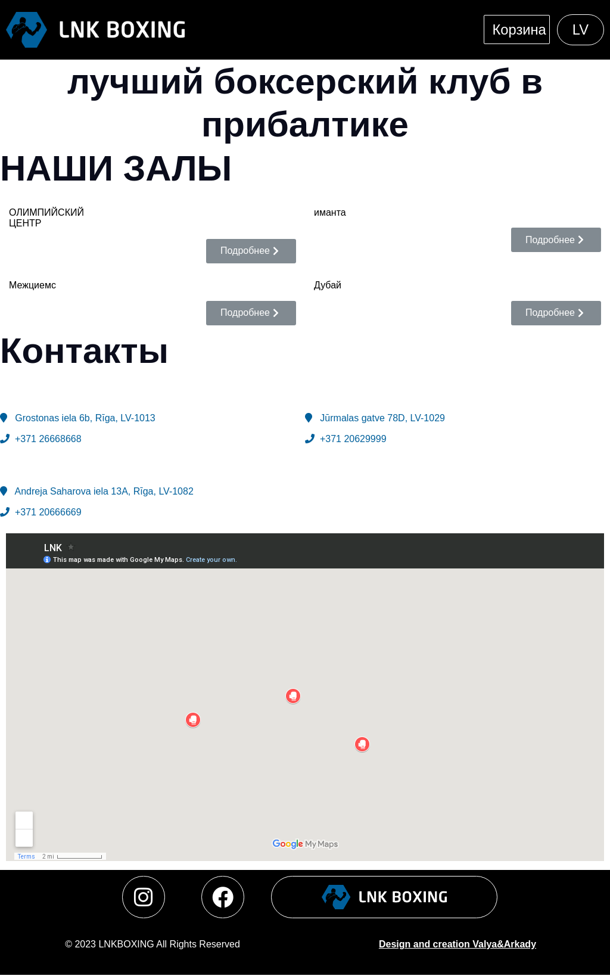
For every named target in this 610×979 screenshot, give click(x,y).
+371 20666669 (46, 511)
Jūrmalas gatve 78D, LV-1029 (380, 417)
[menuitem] (579, 30)
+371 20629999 (351, 438)
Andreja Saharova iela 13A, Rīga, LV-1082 (103, 491)
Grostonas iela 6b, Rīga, (85, 417)
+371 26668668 (46, 438)
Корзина (516, 30)
